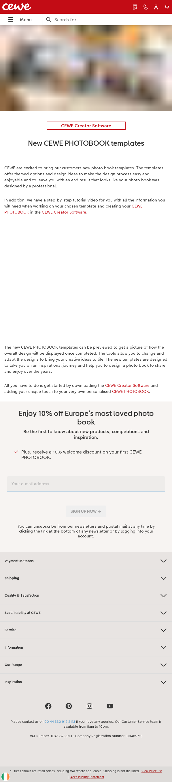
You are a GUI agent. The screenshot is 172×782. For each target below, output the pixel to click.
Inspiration (86, 682)
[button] (156, 7)
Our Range (86, 665)
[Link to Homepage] (35, 7)
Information (86, 647)
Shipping (86, 578)
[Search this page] (107, 19)
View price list (151, 771)
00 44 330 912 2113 (59, 721)
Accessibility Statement (87, 777)
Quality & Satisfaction (86, 596)
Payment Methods (86, 561)
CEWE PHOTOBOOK (130, 391)
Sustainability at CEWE (86, 613)
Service (86, 630)
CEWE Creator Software (64, 212)
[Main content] (86, 288)
